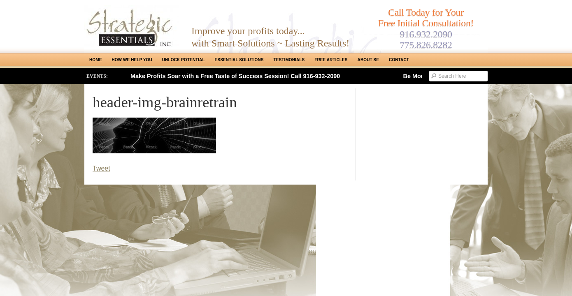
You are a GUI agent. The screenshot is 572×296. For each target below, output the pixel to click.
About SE (368, 60)
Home (95, 60)
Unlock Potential (183, 60)
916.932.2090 (426, 34)
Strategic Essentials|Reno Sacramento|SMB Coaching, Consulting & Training (131, 26)
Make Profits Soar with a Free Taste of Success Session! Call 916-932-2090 (235, 76)
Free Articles (330, 60)
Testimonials (289, 60)
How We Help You (132, 60)
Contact (399, 60)
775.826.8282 (426, 44)
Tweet (101, 168)
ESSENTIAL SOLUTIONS (239, 60)
